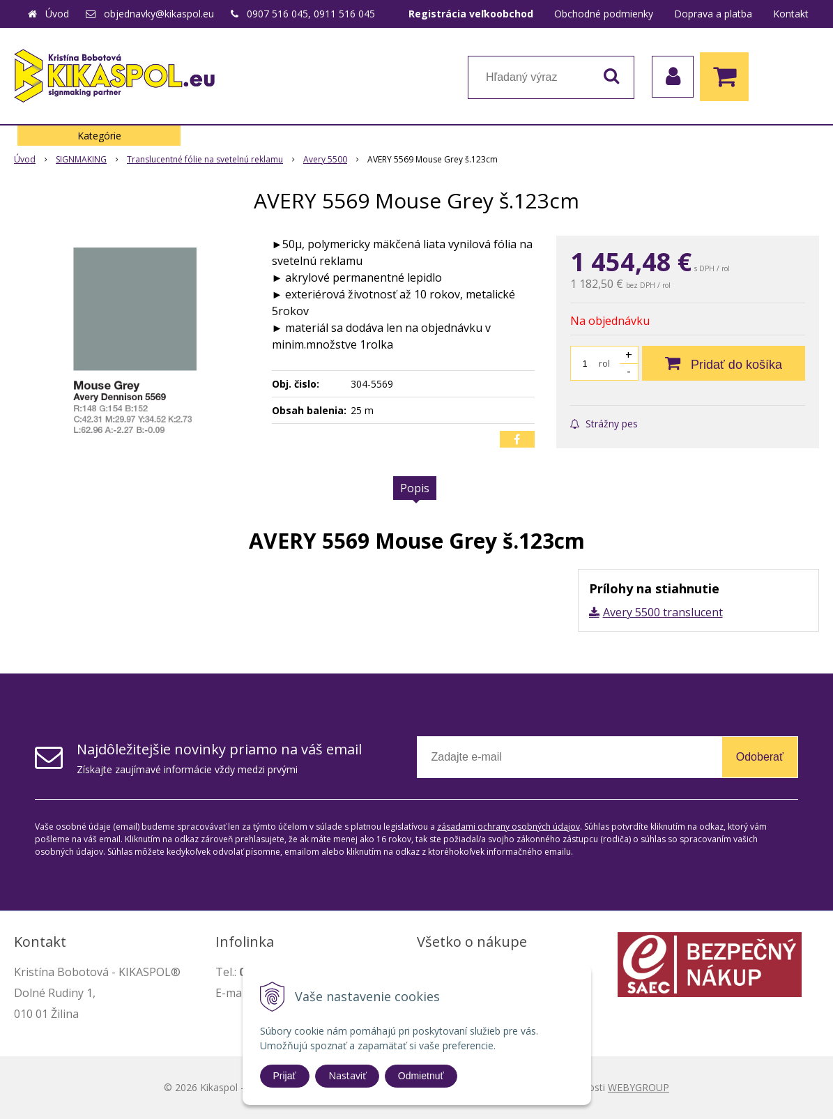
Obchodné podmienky (603, 13)
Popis (414, 488)
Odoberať (760, 757)
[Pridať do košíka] (723, 363)
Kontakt (791, 13)
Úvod (57, 13)
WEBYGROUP (638, 1087)
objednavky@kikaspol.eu (159, 13)
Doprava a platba (713, 13)
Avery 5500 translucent (663, 612)
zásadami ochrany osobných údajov (508, 826)
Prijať (284, 1075)
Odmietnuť (421, 1075)
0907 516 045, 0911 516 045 (311, 13)
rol (604, 364)
